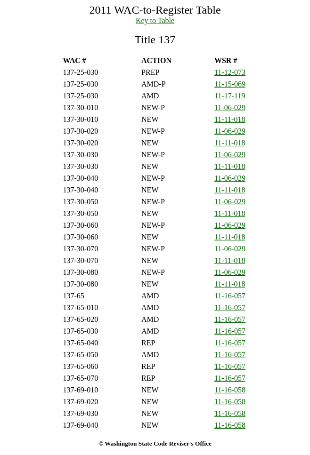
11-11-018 (229, 119)
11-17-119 (229, 96)
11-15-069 (229, 84)
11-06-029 (229, 108)
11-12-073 (229, 72)
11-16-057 (229, 296)
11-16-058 (229, 390)
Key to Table (155, 20)
